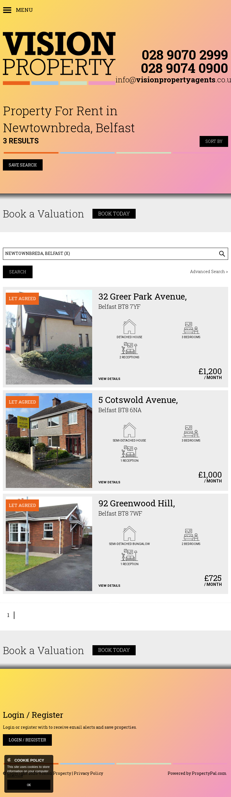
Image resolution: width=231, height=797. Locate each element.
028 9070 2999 (185, 54)
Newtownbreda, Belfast (37, 253)
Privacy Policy (88, 773)
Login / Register (27, 740)
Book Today (114, 213)
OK (29, 785)
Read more (15, 775)
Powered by (197, 773)
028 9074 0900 (184, 67)
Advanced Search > (209, 271)
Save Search (23, 165)
